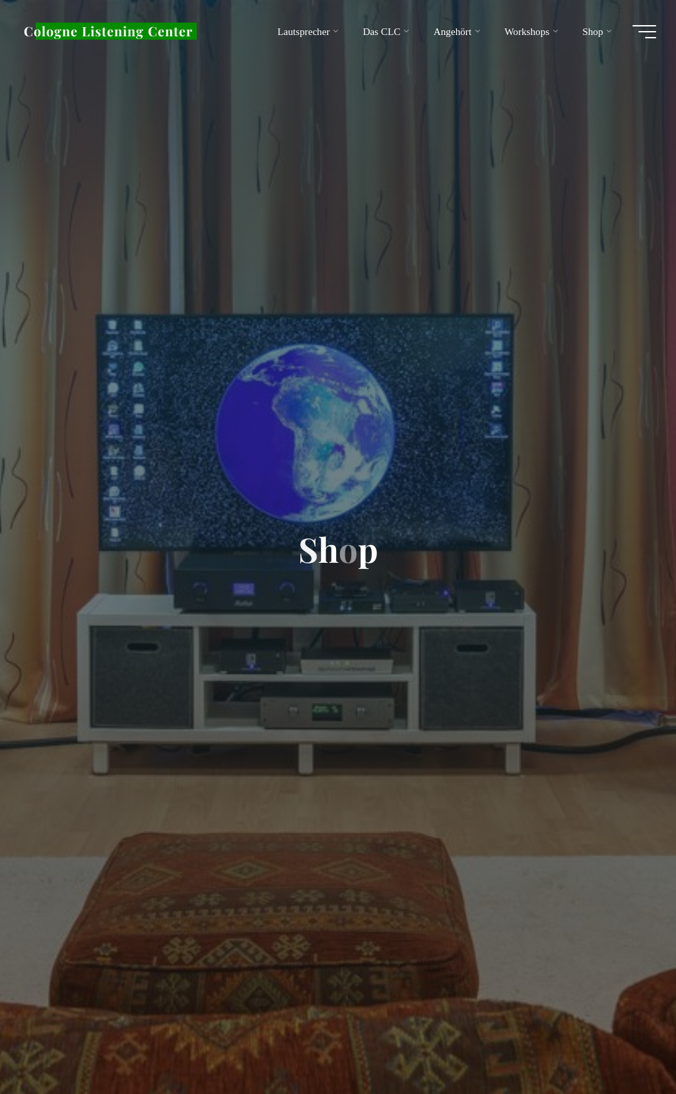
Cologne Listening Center (108, 31)
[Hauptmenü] (644, 31)
